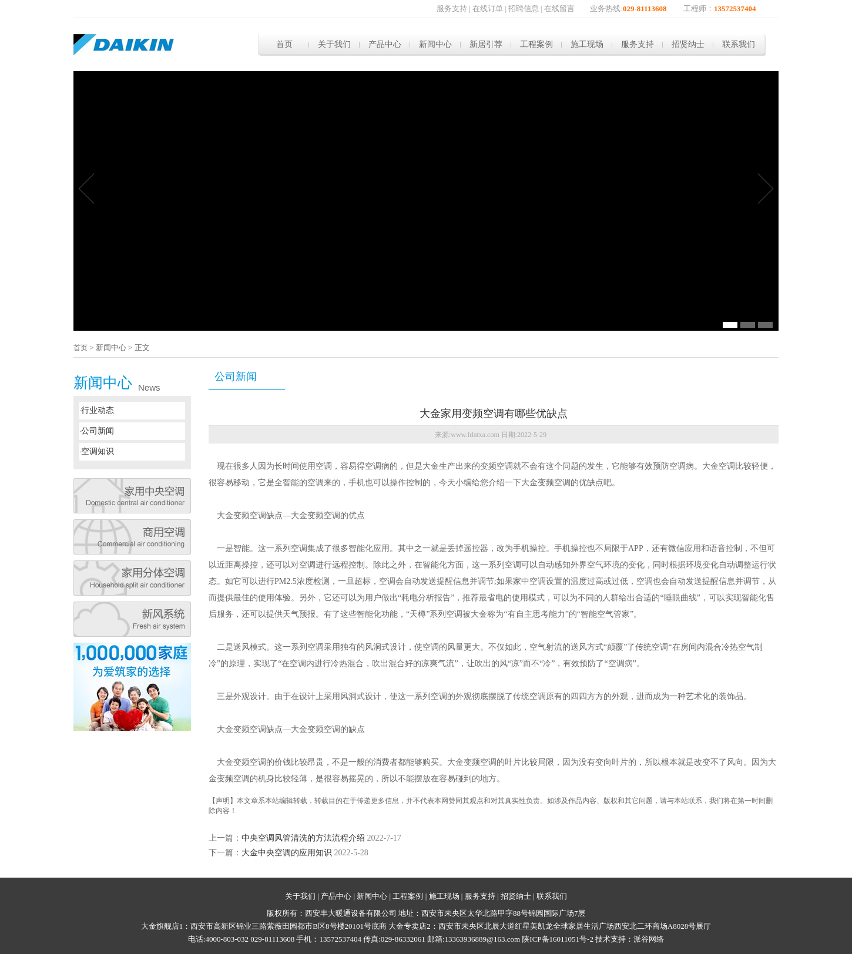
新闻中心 (435, 44)
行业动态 (97, 410)
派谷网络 (648, 939)
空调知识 (97, 451)
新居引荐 (485, 44)
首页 (284, 44)
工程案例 (536, 44)
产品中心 (384, 44)
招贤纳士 (688, 44)
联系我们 (738, 44)
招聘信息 (523, 8)
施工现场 (587, 44)
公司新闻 (97, 430)
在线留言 (559, 8)
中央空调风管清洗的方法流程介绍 (303, 838)
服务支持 (452, 8)
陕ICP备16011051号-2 (557, 939)
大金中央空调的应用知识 (286, 852)
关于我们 (334, 44)
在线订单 (487, 8)
